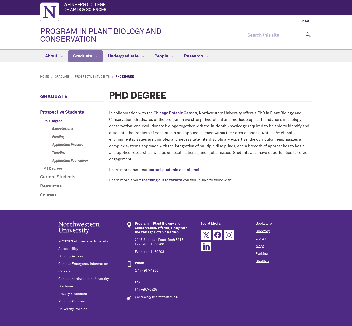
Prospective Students (92, 76)
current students (163, 170)
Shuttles (262, 261)
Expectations (62, 128)
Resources (51, 186)
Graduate (85, 56)
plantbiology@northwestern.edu (157, 297)
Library (261, 238)
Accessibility (68, 249)
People (164, 56)
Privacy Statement (72, 294)
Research (196, 56)
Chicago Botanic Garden (175, 113)
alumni (193, 170)
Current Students (57, 177)
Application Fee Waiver (70, 161)
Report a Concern (71, 301)
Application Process (67, 145)
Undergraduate (126, 56)
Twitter (206, 235)
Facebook (217, 235)
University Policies (72, 309)
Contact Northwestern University (83, 279)
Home (44, 76)
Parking (262, 253)
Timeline (59, 153)
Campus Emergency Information (83, 264)
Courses (48, 195)
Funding (58, 137)
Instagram (229, 235)
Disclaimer (66, 286)
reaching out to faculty (162, 180)
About (54, 56)
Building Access (70, 256)
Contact (305, 21)
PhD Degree (52, 121)
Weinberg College (188, 8)
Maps (260, 246)
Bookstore (264, 223)
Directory (263, 231)
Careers (64, 271)
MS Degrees (53, 168)
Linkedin (206, 246)
